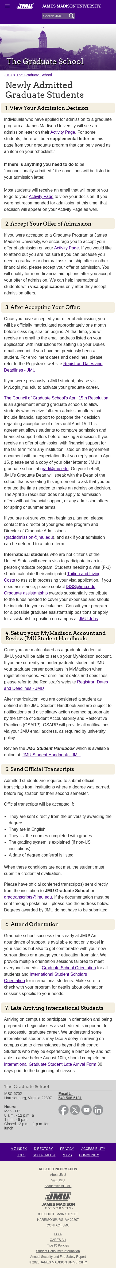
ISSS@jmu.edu (80, 586)
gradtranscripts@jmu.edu (28, 897)
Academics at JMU (58, 1186)
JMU (8, 75)
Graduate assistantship (26, 593)
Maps (67, 1155)
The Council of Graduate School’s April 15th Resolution (56, 398)
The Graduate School (34, 75)
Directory (43, 1149)
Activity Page (62, 132)
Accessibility (93, 1149)
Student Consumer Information (58, 1251)
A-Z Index (19, 1149)
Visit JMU (58, 1180)
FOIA (58, 1234)
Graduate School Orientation (69, 968)
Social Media (44, 1155)
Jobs (21, 1155)
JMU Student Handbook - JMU (51, 755)
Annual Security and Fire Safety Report (58, 1257)
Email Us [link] (65, 1093)
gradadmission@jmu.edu (29, 537)
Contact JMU (58, 1225)
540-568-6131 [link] (70, 1098)
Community (89, 1155)
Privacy (67, 1149)
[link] (63, 1114)
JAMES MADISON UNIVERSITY (63, 1262)
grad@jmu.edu (54, 468)
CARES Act (58, 1240)
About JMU (58, 1175)
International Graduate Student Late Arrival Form (50, 1064)
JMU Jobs (88, 618)
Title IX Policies (58, 1245)
